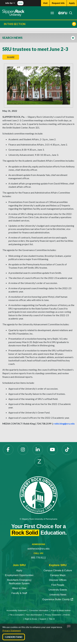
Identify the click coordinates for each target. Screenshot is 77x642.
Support (42, 619)
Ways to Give (19, 588)
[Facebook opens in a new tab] (8, 449)
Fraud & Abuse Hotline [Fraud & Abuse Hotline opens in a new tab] (61, 610)
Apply (19, 570)
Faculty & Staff (19, 593)
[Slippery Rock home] (13, 13)
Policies (66, 615)
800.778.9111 (38, 557)
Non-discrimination (34, 615)
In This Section (40, 24)
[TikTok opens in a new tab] (67, 449)
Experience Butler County (57, 599)
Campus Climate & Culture (58, 570)
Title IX (52, 619)
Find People (57, 585)
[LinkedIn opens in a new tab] (37, 449)
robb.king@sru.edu (64, 423)
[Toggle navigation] (52, 13)
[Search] (69, 13)
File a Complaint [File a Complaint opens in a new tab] (17, 615)
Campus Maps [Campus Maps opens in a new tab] (57, 575)
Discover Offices (57, 580)
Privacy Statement (11, 630)
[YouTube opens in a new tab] (52, 449)
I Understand (13, 636)
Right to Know (31, 619)
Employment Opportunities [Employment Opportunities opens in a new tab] (19, 575)
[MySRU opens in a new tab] (61, 13)
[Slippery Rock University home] (38, 495)
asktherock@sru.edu (38, 548)
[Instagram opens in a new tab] (23, 449)
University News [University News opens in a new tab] (57, 594)
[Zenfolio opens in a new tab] (39, 461)
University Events (57, 589)
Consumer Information (38, 610)
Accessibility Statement (16, 610)
